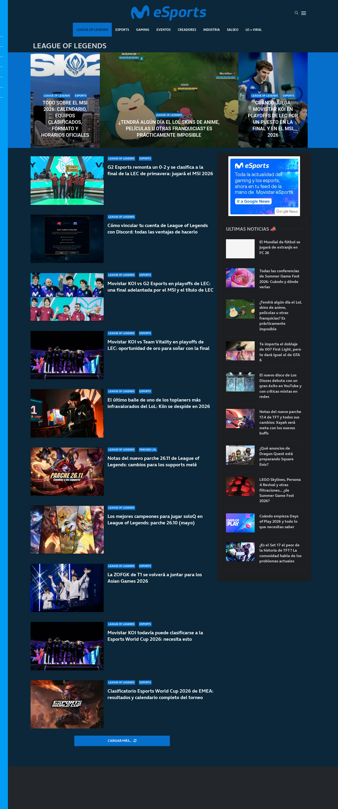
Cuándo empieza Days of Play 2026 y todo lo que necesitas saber (278, 521)
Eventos (163, 29)
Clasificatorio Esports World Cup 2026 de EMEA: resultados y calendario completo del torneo (160, 694)
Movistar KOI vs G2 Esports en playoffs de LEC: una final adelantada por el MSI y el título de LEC (160, 286)
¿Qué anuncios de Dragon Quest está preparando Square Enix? (276, 456)
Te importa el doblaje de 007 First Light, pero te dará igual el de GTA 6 (280, 352)
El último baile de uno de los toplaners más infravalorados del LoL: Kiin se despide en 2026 (158, 403)
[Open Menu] (303, 13)
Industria (211, 29)
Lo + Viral (254, 29)
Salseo (232, 29)
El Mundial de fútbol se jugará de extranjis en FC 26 (279, 247)
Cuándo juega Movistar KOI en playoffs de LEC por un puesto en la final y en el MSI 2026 (273, 119)
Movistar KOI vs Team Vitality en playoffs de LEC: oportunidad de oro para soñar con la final (158, 345)
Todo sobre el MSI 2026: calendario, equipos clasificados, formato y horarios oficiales (65, 119)
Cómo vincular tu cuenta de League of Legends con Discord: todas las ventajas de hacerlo (157, 228)
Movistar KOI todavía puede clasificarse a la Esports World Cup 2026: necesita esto (155, 635)
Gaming (142, 29)
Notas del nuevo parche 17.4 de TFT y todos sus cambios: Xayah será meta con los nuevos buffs (280, 422)
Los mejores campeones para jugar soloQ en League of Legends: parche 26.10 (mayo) (155, 519)
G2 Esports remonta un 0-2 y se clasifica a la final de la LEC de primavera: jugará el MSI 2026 (160, 170)
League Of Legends (92, 29)
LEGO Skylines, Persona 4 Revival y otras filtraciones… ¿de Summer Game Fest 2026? (280, 490)
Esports (122, 29)
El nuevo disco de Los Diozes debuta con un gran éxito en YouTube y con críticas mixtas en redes (280, 385)
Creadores (187, 29)
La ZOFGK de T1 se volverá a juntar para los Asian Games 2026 (154, 577)
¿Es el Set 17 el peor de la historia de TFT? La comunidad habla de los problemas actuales (280, 553)
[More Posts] (122, 741)
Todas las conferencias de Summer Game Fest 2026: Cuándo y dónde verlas (279, 278)
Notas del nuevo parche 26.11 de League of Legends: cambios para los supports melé (153, 461)
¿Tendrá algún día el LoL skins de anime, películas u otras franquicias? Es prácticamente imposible (169, 128)
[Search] (296, 13)
